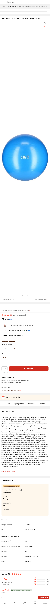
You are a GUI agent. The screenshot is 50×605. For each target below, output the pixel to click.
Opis (8, 404)
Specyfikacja (19, 404)
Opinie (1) (31, 404)
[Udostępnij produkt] (45, 26)
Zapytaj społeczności (20, 315)
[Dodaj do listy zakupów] (45, 23)
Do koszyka (28, 369)
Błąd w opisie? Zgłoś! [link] (8, 471)
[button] (25, 157)
